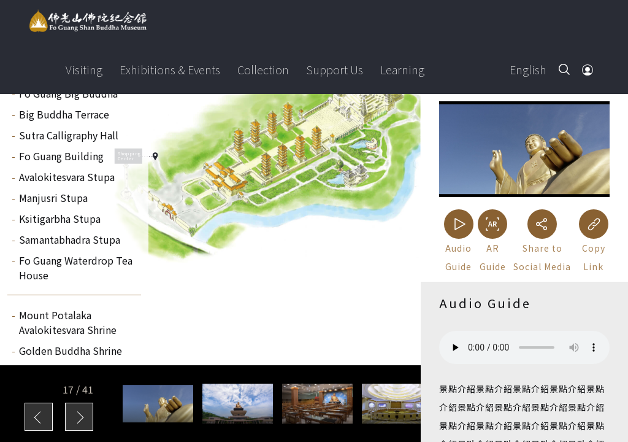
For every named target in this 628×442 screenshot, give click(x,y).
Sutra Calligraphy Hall (68, 135)
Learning (402, 69)
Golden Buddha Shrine (70, 350)
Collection (263, 69)
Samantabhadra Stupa (69, 239)
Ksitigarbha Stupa (60, 218)
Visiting (84, 69)
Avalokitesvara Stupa (67, 176)
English (528, 69)
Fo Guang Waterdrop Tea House (75, 267)
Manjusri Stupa (53, 197)
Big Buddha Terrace (64, 114)
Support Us (334, 69)
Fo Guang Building (61, 156)
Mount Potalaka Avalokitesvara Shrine (68, 322)
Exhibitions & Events (170, 69)
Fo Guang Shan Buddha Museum (88, 21)
